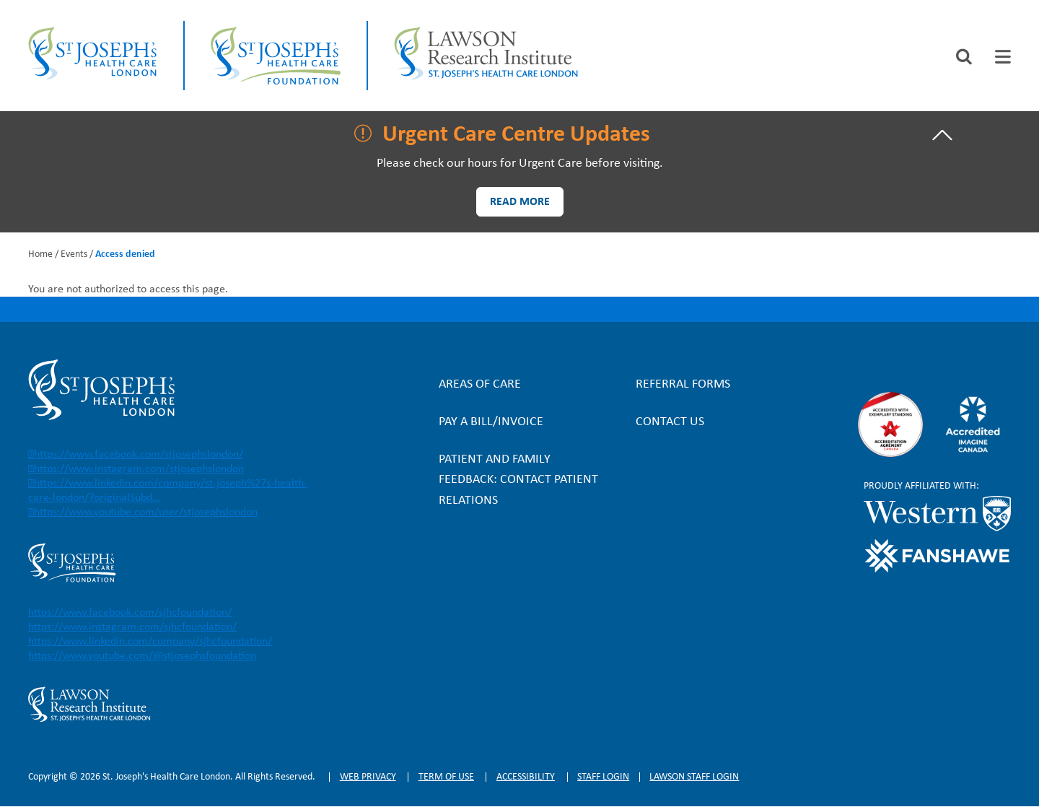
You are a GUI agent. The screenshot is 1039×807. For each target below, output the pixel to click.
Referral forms (683, 384)
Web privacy (368, 777)
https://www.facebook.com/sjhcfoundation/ (130, 613)
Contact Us (670, 422)
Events (74, 254)
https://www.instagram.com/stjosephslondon (139, 469)
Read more (520, 202)
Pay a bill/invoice (491, 422)
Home (40, 254)
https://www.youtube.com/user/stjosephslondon (146, 512)
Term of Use (446, 777)
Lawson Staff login (694, 777)
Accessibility (525, 777)
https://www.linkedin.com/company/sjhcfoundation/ (150, 641)
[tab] (1003, 57)
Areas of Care (480, 384)
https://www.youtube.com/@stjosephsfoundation (142, 656)
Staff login (603, 777)
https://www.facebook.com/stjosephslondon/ (138, 455)
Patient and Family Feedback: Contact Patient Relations (518, 480)
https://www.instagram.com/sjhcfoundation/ (132, 627)
